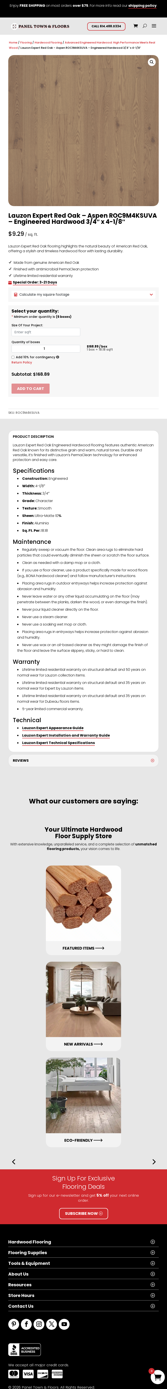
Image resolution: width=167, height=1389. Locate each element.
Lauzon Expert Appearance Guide (53, 727)
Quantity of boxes (26, 342)
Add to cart (30, 388)
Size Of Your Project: (27, 325)
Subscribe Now (81, 1213)
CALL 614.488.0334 (106, 26)
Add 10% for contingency (35, 357)
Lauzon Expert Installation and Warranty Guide (66, 735)
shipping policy (142, 5)
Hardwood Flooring (48, 42)
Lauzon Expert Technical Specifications (58, 742)
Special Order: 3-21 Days (35, 282)
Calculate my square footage (83, 294)
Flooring (26, 42)
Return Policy (22, 362)
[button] (152, 62)
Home (13, 42)
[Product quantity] (46, 349)
